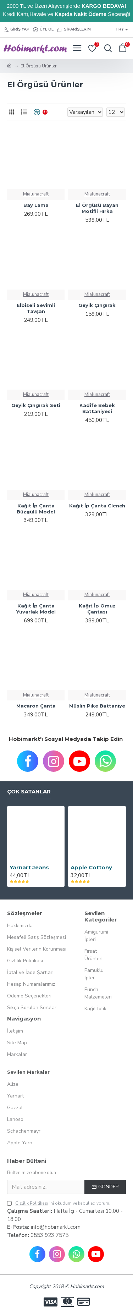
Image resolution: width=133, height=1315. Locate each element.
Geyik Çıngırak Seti (35, 405)
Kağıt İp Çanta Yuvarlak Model (36, 609)
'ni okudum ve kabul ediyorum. (58, 1203)
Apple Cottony (91, 867)
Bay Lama (36, 205)
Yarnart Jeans (29, 867)
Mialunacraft (36, 194)
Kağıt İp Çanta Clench (97, 505)
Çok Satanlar (29, 791)
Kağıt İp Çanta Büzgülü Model (36, 509)
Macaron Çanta (36, 706)
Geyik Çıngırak (97, 305)
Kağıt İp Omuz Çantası (97, 609)
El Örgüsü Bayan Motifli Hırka (97, 208)
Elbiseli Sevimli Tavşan (36, 308)
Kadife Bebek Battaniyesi (97, 408)
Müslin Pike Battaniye (97, 706)
